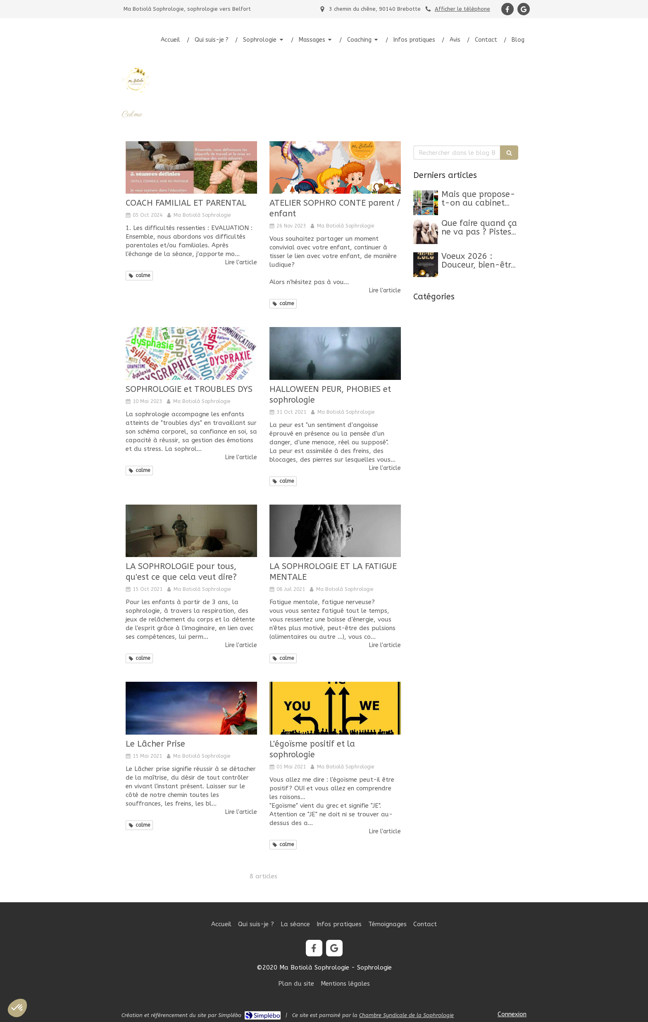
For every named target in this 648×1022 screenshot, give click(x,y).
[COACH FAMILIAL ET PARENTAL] (191, 167)
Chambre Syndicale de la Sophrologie (406, 1015)
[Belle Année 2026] (425, 264)
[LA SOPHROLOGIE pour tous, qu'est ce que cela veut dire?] (191, 531)
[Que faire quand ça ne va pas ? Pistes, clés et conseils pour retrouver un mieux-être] (425, 231)
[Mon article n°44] (425, 202)
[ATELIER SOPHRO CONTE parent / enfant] (335, 167)
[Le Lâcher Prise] (191, 708)
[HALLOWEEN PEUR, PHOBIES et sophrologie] (335, 353)
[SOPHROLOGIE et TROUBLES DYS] (191, 353)
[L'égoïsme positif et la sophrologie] (335, 708)
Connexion (512, 1014)
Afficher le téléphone (462, 9)
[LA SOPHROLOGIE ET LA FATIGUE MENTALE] (335, 531)
